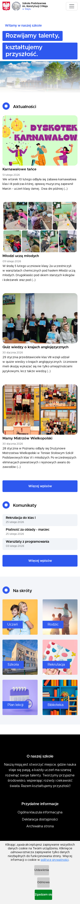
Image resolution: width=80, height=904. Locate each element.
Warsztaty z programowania (27, 541)
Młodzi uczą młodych (20, 256)
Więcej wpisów (40, 486)
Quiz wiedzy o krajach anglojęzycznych (35, 347)
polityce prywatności (55, 859)
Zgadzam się (43, 894)
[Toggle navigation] (72, 6)
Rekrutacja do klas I (21, 517)
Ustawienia (41, 870)
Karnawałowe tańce (19, 169)
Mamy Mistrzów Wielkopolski (27, 438)
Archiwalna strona (40, 826)
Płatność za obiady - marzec (27, 529)
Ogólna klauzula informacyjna (40, 812)
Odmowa (43, 882)
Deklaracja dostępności (40, 819)
